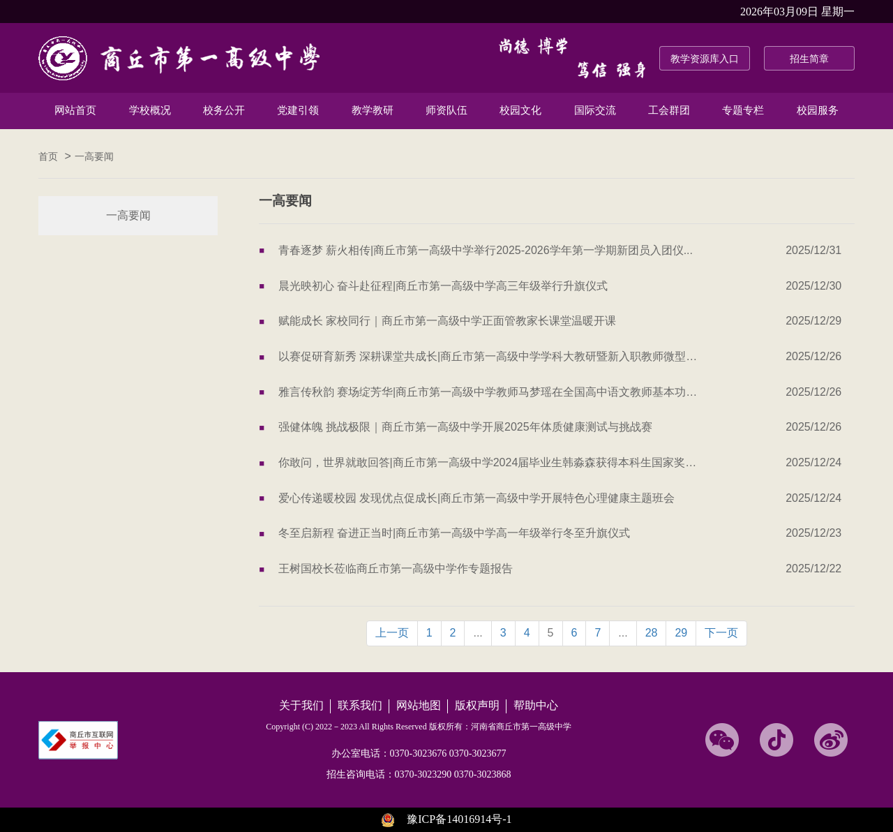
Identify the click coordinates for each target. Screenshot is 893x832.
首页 (48, 156)
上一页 (392, 633)
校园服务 (818, 110)
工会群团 (669, 110)
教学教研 (372, 110)
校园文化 (520, 110)
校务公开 (224, 110)
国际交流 (595, 110)
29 (681, 633)
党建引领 (298, 110)
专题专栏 (743, 110)
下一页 (721, 633)
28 (651, 633)
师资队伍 (446, 110)
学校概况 (150, 110)
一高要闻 (94, 156)
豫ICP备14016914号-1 (459, 819)
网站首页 (75, 110)
